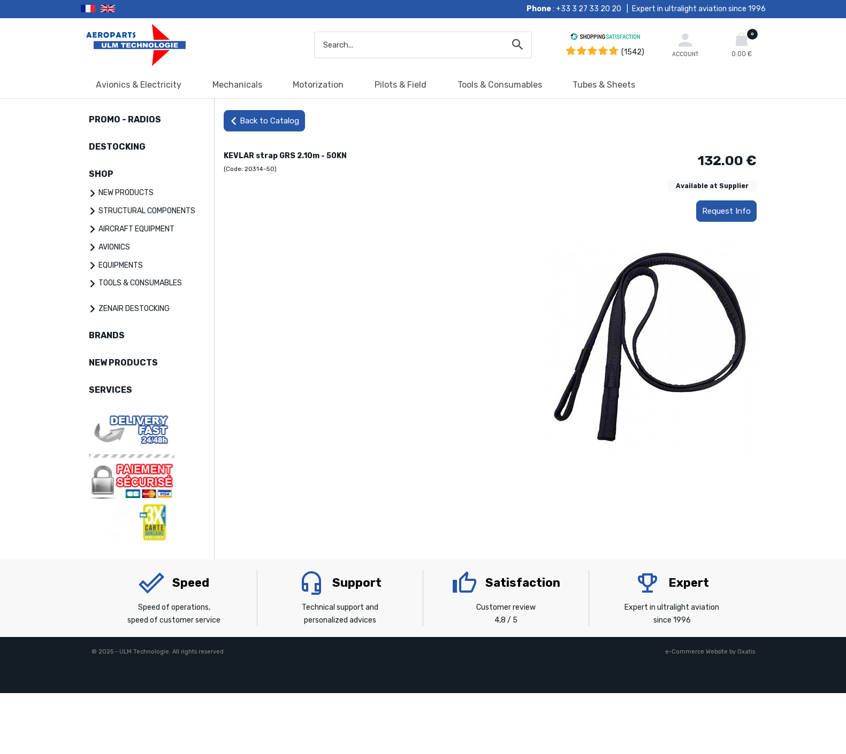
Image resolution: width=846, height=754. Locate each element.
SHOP (101, 174)
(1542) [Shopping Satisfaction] (632, 52)
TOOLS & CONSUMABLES (140, 282)
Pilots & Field (400, 85)
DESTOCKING (117, 147)
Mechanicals (237, 85)
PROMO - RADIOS (125, 119)
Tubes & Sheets (604, 85)
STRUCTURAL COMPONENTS (146, 210)
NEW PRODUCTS (126, 192)
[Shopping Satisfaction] (605, 38)
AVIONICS (114, 247)
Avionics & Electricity (138, 85)
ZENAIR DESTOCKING (134, 308)
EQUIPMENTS (120, 265)
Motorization (318, 85)
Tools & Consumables (500, 85)
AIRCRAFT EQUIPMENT (136, 229)
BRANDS (107, 335)
